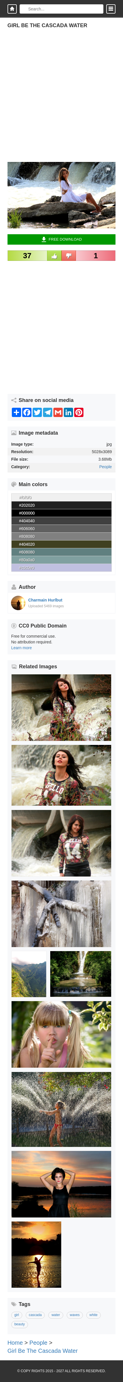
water (55, 1315)
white (94, 1315)
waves (75, 1315)
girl (16, 1315)
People (105, 466)
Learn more (21, 647)
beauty (19, 1324)
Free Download (61, 239)
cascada (35, 1315)
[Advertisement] (61, 100)
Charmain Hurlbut (45, 600)
